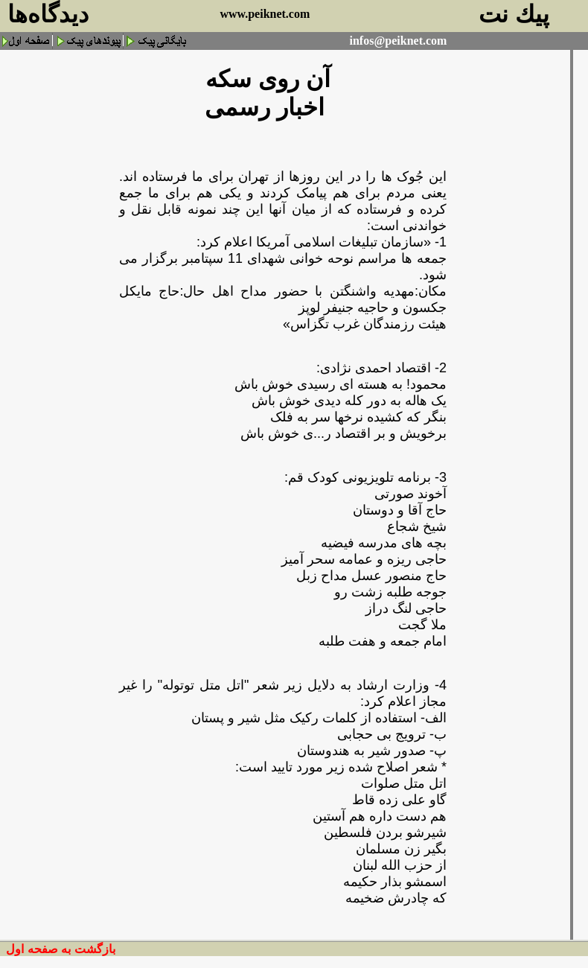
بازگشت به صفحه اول (60, 949)
